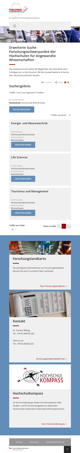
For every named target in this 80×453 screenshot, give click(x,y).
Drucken (46, 82)
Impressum (34, 442)
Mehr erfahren (23, 144)
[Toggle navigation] (14, 25)
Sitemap (19, 442)
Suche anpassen (21, 109)
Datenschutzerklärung (55, 442)
